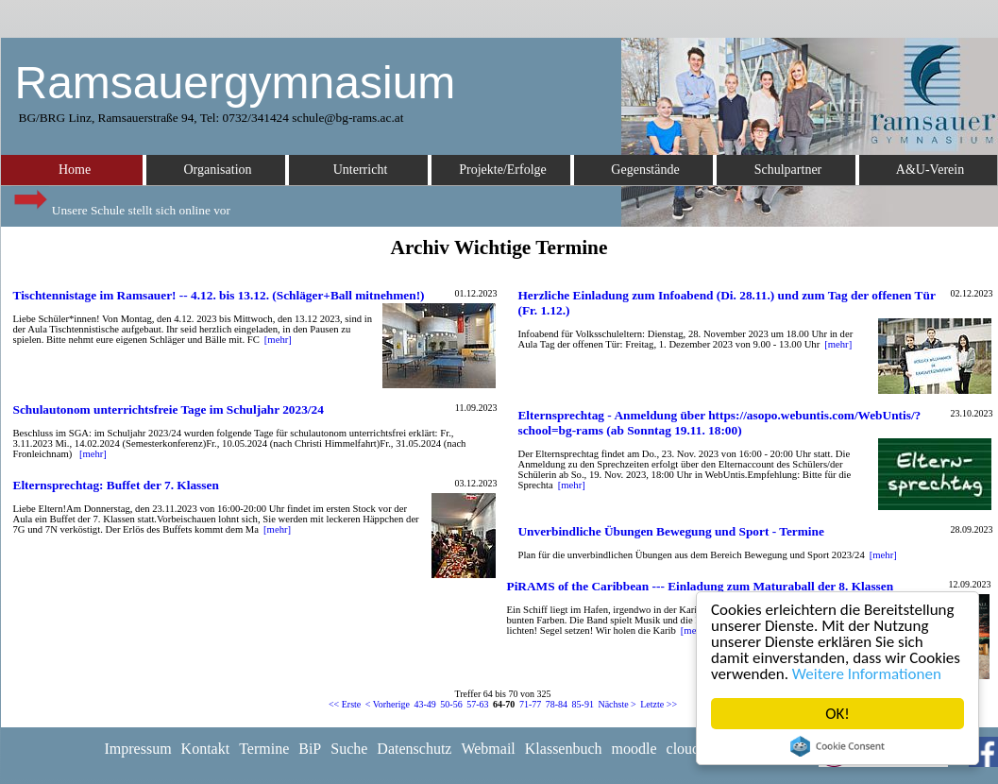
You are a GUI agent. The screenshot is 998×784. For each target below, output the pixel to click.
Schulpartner (788, 169)
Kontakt (205, 749)
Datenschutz (414, 749)
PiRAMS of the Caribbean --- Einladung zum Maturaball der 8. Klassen (700, 586)
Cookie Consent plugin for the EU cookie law (837, 746)
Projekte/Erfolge (503, 169)
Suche (348, 749)
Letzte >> (658, 704)
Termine (264, 749)
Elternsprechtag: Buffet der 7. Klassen (116, 485)
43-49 (425, 704)
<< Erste (345, 704)
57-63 (477, 704)
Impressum (138, 749)
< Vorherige (387, 704)
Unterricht (360, 169)
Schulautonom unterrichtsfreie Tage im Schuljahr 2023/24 (168, 409)
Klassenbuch (563, 749)
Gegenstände (645, 169)
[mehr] (278, 339)
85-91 (583, 704)
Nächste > (616, 704)
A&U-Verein (930, 169)
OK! (837, 714)
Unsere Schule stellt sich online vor (120, 205)
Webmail (488, 749)
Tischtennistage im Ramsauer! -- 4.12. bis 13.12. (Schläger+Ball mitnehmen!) (219, 295)
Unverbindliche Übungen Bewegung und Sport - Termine (670, 531)
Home (75, 169)
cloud (684, 749)
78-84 (556, 704)
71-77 (530, 704)
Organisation (217, 169)
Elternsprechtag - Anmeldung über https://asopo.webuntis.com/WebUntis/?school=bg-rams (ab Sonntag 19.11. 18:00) (719, 422)
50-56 (451, 704)
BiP (309, 749)
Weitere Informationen (866, 674)
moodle (634, 749)
